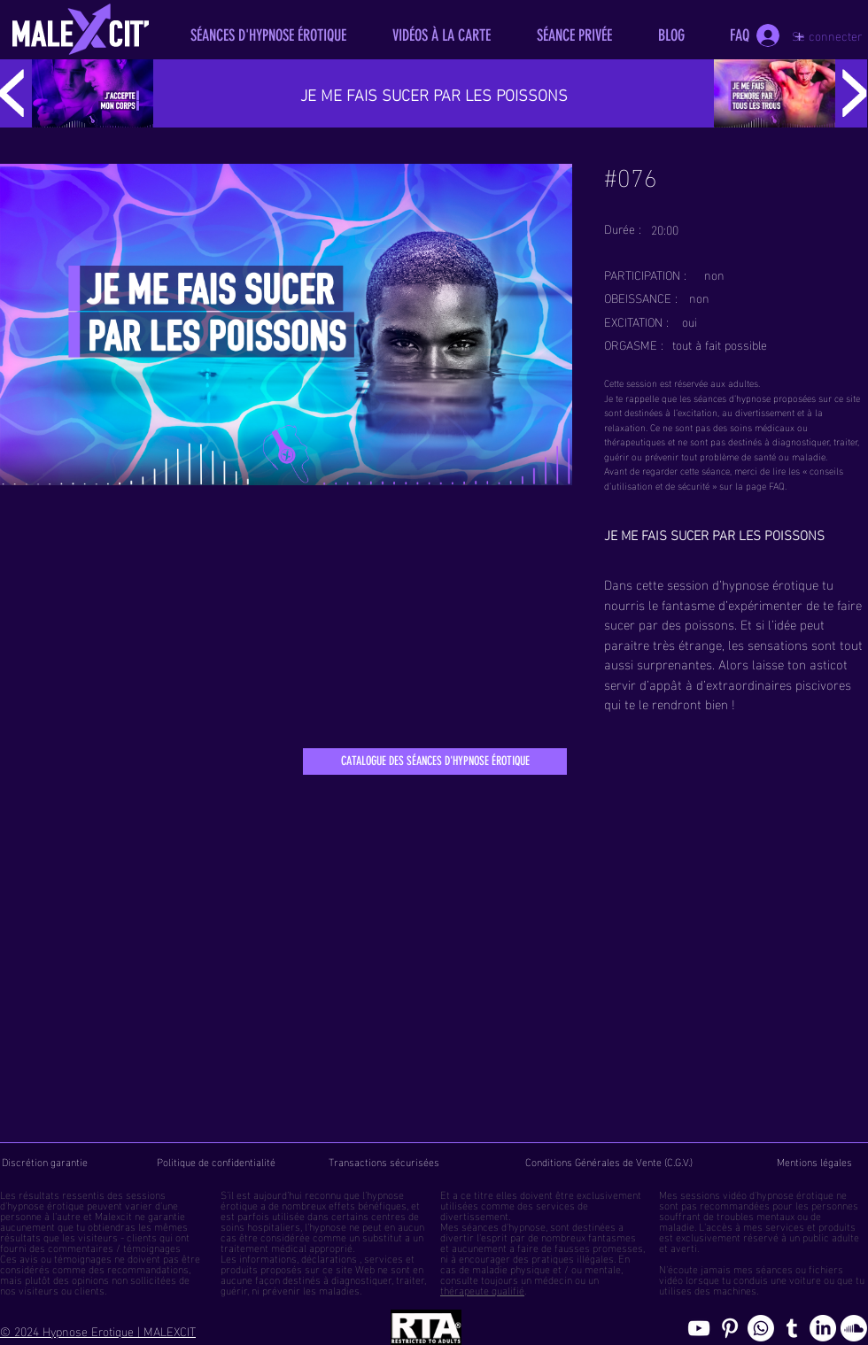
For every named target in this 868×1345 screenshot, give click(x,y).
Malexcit (113, 1215)
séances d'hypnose (503, 1225)
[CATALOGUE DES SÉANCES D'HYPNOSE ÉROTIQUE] (435, 761)
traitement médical (263, 1246)
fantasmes (612, 1236)
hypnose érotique (45, 1204)
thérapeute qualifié (482, 1289)
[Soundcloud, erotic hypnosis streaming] (854, 1328)
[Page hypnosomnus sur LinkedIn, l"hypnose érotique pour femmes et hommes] (823, 1328)
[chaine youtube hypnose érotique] (699, 1328)
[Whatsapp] (761, 1328)
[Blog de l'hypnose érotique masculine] (792, 1328)
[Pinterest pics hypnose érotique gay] (730, 1328)
